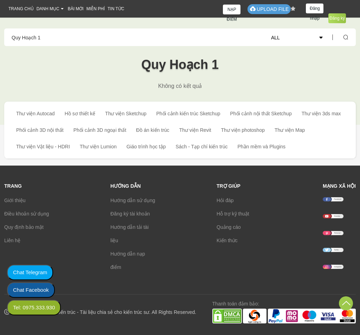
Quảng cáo (229, 227)
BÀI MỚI (76, 8)
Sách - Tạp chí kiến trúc (201, 146)
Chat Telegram (30, 272)
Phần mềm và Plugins (261, 146)
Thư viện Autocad (35, 113)
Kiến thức (227, 240)
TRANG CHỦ (21, 8)
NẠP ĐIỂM (232, 10)
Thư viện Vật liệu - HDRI (43, 146)
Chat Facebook (31, 290)
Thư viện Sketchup (125, 113)
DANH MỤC (48, 8)
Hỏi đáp (225, 200)
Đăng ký (337, 18)
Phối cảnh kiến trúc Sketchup (188, 113)
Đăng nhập (315, 9)
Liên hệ (12, 240)
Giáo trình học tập (146, 146)
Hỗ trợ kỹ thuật (233, 214)
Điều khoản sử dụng (26, 214)
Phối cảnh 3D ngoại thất (99, 130)
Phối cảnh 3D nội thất (40, 130)
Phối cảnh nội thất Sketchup (260, 113)
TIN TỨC (116, 8)
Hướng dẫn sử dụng (132, 200)
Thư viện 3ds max (321, 113)
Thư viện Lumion (98, 146)
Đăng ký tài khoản (130, 214)
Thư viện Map (290, 130)
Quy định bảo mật (24, 227)
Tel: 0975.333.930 (34, 307)
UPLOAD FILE (269, 9)
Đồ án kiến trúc (152, 130)
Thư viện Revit (195, 130)
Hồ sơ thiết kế (80, 113)
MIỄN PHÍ (95, 8)
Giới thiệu (15, 200)
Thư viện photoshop (243, 130)
